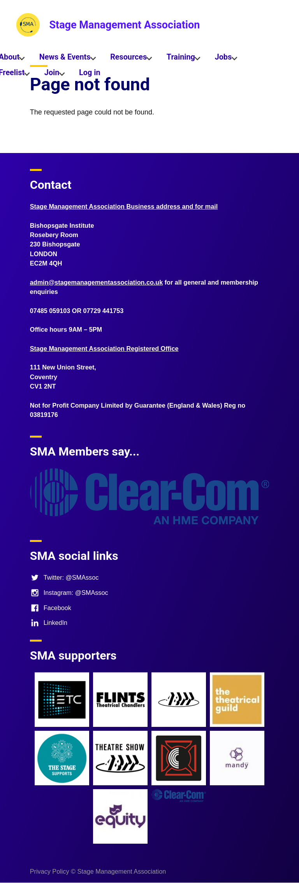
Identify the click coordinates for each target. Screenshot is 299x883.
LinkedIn (48, 622)
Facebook (50, 607)
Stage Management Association (124, 25)
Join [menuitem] (51, 74)
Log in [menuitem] (89, 72)
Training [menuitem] (180, 59)
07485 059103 (50, 310)
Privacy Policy (49, 871)
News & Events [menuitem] (64, 59)
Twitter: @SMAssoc (64, 577)
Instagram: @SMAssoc (69, 592)
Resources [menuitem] (128, 59)
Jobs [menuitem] (223, 59)
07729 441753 (103, 310)
